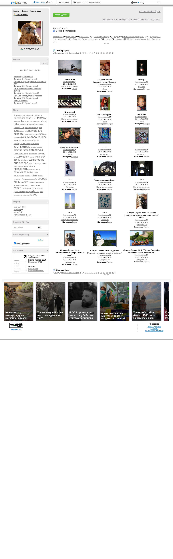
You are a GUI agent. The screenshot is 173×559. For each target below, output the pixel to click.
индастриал (29, 140)
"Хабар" (142, 79)
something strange (101, 36)
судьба (24, 188)
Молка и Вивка (104, 79)
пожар (108, 39)
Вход (51, 2)
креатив (18, 150)
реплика (27, 175)
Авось (78, 2)
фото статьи (25, 195)
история (36, 140)
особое (23, 163)
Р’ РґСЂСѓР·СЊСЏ (32, 49)
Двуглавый (69, 112)
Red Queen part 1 (104, 114)
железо (42, 134)
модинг (41, 153)
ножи (42, 156)
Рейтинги (65, 2)
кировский (62, 39)
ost (20, 121)
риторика (17, 179)
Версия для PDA (154, 327)
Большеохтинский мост (105, 180)
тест (34, 188)
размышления (22, 172)
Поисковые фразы (36, 271)
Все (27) (44, 63)
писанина (24, 166)
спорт (31, 182)
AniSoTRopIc (15, 15)
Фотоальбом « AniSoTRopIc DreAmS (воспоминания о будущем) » (132, 19)
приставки (31, 169)
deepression (58, 36)
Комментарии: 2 (31, 79)
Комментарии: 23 (32, 93)
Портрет (146, 89)
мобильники (33, 153)
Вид (136, 3)
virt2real (20, 124)
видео (38, 127)
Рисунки (146, 189)
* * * (105, 147)
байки (41, 124)
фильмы (19, 191)
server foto (36, 121)
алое (26, 124)
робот (23, 179)
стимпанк (35, 185)
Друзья (25, 11)
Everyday (17, 207)
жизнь (25, 137)
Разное (74, 89)
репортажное (140, 39)
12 (107, 53)
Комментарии (35, 11)
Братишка (141, 114)
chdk (31, 115)
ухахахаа (40, 188)
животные (17, 137)
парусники (17, 166)
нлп (36, 156)
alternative (26, 115)
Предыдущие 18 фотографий (67, 53)
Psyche (17, 210)
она (16, 163)
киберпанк (20, 143)
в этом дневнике (23, 244)
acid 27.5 (19, 115)
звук (16, 140)
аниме (32, 124)
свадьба (34, 179)
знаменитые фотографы (133, 36)
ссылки (16, 185)
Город (74, 222)
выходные (35, 130)
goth (15, 121)
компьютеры (22, 146)
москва (16, 157)
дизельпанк (28, 134)
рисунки (41, 175)
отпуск (31, 163)
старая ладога (24, 185)
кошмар (39, 147)
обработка (24, 160)
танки (29, 188)
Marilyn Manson (21, 101)
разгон (37, 169)
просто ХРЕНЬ (122, 39)
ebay (34, 118)
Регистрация (40, 2)
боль (21, 127)
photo (24, 121)
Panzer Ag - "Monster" (23, 77)
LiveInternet (19, 2)
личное (18, 153)
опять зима (69, 79)
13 (110, 53)
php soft (29, 121)
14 (113, 53)
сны (16, 182)
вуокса (17, 131)
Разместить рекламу (154, 331)
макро (26, 153)
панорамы (40, 163)
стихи (17, 188)
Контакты (154, 329)
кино (28, 144)
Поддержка (132, 2)
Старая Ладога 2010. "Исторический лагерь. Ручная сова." (69, 252)
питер (32, 166)
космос (33, 147)
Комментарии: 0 (32, 86)
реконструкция (19, 175)
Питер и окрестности (91, 39)
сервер (42, 178)
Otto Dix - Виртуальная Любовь (28, 96)
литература (36, 149)
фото (35, 191)
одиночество (36, 159)
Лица (75, 39)
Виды (116, 36)
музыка (24, 156)
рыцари (28, 179)
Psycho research (20, 215)
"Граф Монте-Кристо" (69, 147)
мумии (32, 157)
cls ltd (36, 115)
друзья (35, 134)
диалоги (19, 133)
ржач (34, 175)
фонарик (29, 192)
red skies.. (84, 36)
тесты (16, 212)
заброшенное (38, 137)
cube (40, 115)
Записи (16, 11)
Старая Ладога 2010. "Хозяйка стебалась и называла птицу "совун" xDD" (142, 215)
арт (37, 124)
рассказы (34, 172)
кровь (25, 150)
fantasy (41, 118)
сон (20, 182)
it (17, 121)
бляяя (16, 128)
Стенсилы (156, 39)
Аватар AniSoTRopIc (29, 32)
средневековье (38, 182)
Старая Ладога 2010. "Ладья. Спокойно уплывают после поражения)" (141, 251)
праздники (20, 168)
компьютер (35, 144)
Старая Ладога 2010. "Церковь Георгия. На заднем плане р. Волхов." (104, 251)
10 (101, 53)
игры (21, 140)
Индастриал (155, 36)
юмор (33, 194)
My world (71, 36)
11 (104, 53)
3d (14, 115)
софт (25, 182)
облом (17, 159)
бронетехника (30, 128)
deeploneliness (22, 118)
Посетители (33, 269)
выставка (24, 131)
